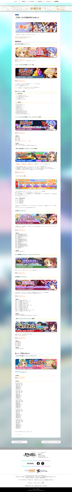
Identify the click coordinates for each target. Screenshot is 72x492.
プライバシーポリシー (41, 479)
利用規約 (47, 479)
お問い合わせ (45, 485)
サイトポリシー (30, 482)
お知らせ (20, 434)
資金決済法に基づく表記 (38, 485)
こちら (20, 61)
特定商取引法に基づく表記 (29, 485)
